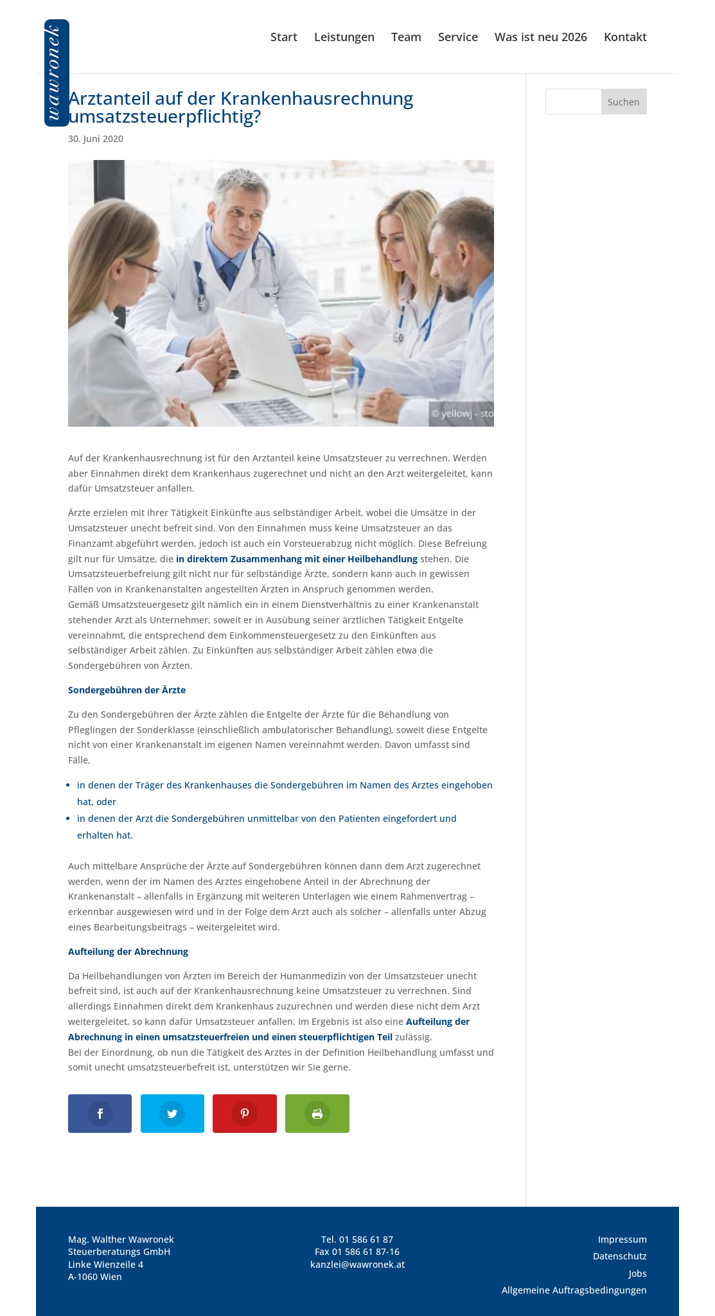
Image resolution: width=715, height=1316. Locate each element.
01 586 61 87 (366, 1239)
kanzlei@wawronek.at (357, 1264)
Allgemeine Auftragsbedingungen (574, 1290)
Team (406, 38)
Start (283, 38)
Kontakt (625, 38)
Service (458, 38)
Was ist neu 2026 (541, 38)
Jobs (638, 1273)
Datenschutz (620, 1256)
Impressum (622, 1239)
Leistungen (344, 38)
